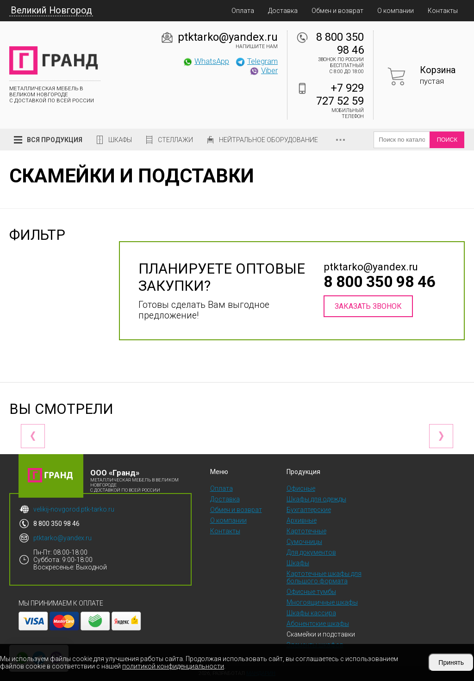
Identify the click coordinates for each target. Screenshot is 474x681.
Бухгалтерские (309, 509)
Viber (263, 70)
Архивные (302, 520)
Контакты (443, 10)
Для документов (311, 552)
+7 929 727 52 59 (340, 94)
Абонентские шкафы (318, 623)
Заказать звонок (368, 306)
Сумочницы (304, 541)
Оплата (242, 10)
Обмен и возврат (337, 10)
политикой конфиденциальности (173, 666)
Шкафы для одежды (316, 499)
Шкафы (120, 140)
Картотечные (306, 531)
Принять (451, 662)
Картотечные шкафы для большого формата (324, 577)
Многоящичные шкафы (322, 602)
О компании (395, 10)
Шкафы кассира (311, 613)
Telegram (256, 61)
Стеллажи (175, 140)
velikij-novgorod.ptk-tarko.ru (73, 509)
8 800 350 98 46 (340, 43)
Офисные (301, 488)
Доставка (283, 10)
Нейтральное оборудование (268, 140)
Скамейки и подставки (321, 634)
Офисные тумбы (311, 591)
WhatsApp (205, 61)
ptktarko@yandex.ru (228, 37)
